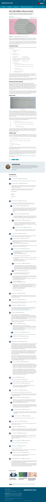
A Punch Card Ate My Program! (26, 155)
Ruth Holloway (13, 178)
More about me (14, 169)
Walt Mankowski (12, 16)
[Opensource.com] (7, 3)
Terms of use (30, 500)
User (12, 377)
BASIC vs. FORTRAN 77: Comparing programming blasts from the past (32, 479)
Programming (13, 159)
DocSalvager (13, 421)
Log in (39, 0)
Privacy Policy (26, 500)
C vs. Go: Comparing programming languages (13, 479)
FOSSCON (17, 159)
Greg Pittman (13, 233)
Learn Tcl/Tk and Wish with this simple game (23, 479)
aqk (13, 253)
